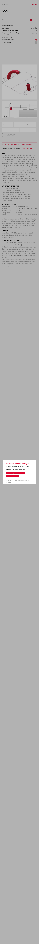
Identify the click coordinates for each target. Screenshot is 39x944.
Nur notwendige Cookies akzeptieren (16, 473)
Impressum (26, 480)
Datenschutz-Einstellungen (14, 480)
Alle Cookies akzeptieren (13, 476)
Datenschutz (9, 482)
